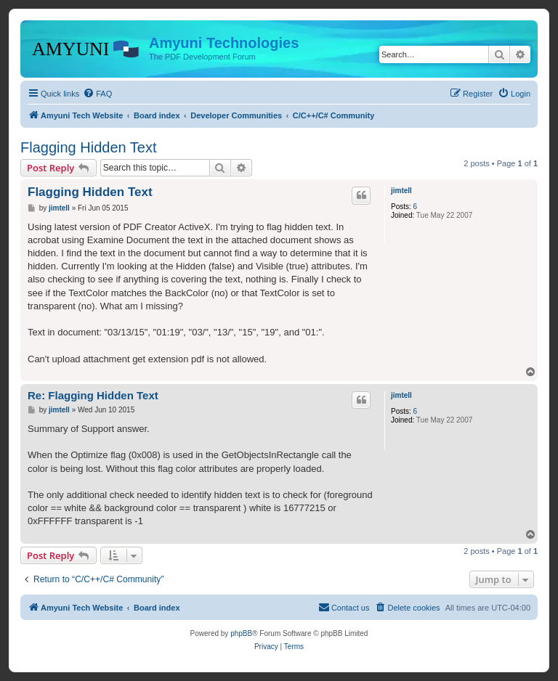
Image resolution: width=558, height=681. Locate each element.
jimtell (401, 191)
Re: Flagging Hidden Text (93, 395)
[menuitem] (97, 93)
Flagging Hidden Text (88, 147)
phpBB (241, 633)
